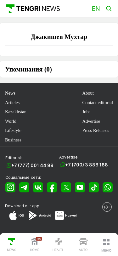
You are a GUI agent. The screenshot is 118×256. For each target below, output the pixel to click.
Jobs (86, 111)
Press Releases (95, 130)
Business (13, 139)
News (10, 93)
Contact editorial (97, 102)
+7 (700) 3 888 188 (86, 164)
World (10, 121)
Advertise (91, 121)
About (87, 93)
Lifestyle (13, 130)
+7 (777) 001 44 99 (32, 165)
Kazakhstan (15, 111)
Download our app (22, 205)
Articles (12, 102)
